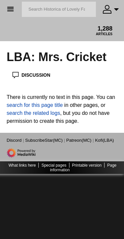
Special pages (53, 165)
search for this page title (35, 105)
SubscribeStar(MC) (43, 140)
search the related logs (33, 113)
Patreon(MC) (78, 140)
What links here (22, 165)
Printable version (87, 165)
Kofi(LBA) (104, 140)
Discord (14, 140)
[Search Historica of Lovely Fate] (59, 9)
